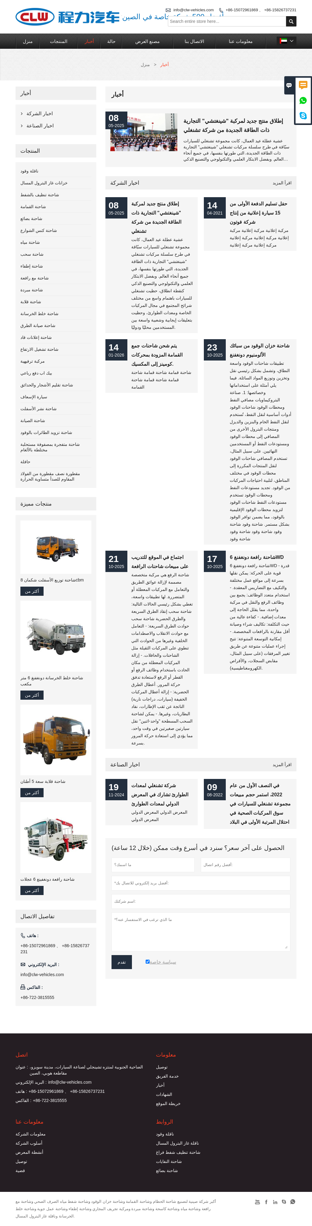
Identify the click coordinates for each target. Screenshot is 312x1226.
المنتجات (58, 41)
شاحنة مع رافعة (34, 277)
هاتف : (21, 1091)
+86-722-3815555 (37, 997)
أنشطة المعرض (29, 1152)
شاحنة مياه (30, 242)
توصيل (162, 1066)
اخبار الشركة (124, 183)
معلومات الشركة (31, 1134)
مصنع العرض (147, 41)
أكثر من (32, 591)
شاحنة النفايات (169, 1161)
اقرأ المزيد (282, 182)
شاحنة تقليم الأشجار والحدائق (46, 384)
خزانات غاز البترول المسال (44, 182)
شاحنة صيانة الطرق (37, 325)
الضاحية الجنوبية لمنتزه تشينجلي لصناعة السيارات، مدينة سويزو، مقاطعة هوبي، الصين (86, 1069)
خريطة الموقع (168, 1103)
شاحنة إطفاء (31, 266)
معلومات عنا (241, 41)
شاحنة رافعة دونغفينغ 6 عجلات (47, 879)
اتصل (22, 1055)
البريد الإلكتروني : (31, 1082)
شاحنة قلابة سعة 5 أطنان (42, 781)
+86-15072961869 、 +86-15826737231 (261, 10)
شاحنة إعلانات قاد (36, 337)
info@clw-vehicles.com (42, 974)
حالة (111, 41)
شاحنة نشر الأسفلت (38, 408)
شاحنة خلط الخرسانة (39, 313)
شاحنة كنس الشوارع (38, 230)
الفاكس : (23, 1100)
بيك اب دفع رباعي (36, 373)
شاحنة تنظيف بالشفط (39, 194)
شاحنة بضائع (31, 218)
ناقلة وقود (29, 171)
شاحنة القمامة (33, 206)
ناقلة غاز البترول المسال (177, 1143)
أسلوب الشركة (29, 1143)
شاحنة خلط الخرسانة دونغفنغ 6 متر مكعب (51, 680)
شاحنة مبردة (31, 289)
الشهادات (164, 1094)
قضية (20, 1170)
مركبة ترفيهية (32, 361)
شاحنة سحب (32, 254)
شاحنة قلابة (30, 301)
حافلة (25, 461)
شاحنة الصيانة (32, 420)
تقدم (122, 962)
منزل (28, 41)
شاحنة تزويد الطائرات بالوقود (46, 432)
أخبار (89, 41)
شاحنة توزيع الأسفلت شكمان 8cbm (52, 579)
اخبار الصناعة (125, 765)
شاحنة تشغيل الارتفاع (39, 349)
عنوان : (22, 1066)
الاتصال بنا (194, 41)
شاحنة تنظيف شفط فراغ (178, 1152)
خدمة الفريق (167, 1076)
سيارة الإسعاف (33, 396)
